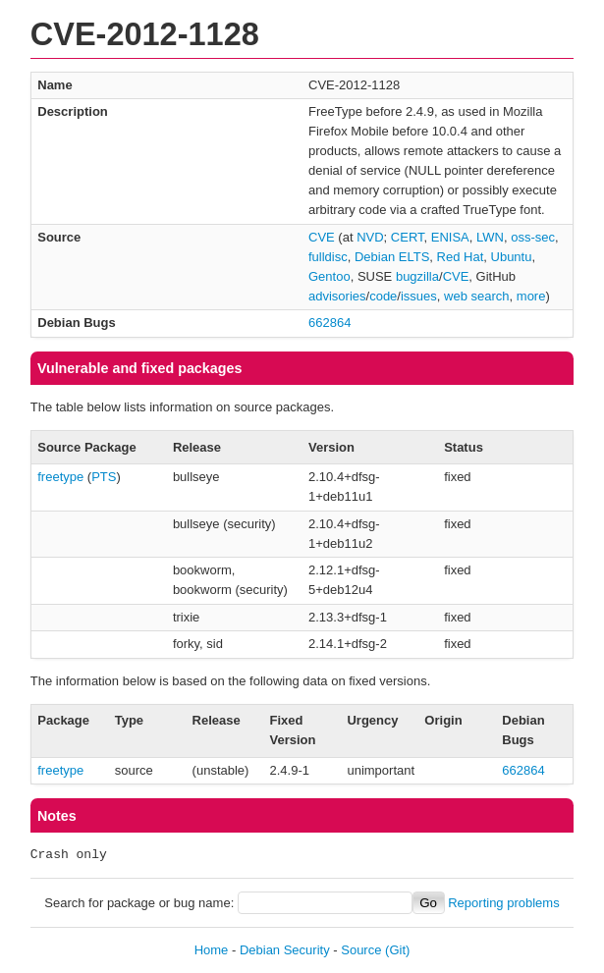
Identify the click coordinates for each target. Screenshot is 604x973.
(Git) (397, 950)
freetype (60, 476)
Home (211, 950)
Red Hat (460, 256)
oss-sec (533, 237)
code (383, 296)
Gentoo (329, 276)
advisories (337, 296)
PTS (103, 476)
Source (361, 950)
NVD (370, 237)
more (531, 296)
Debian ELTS (392, 256)
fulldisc (328, 256)
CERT (407, 237)
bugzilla (417, 276)
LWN (490, 237)
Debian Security (285, 950)
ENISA (450, 237)
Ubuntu (511, 256)
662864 (329, 322)
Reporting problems (503, 902)
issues (419, 296)
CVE (321, 237)
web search (476, 296)
